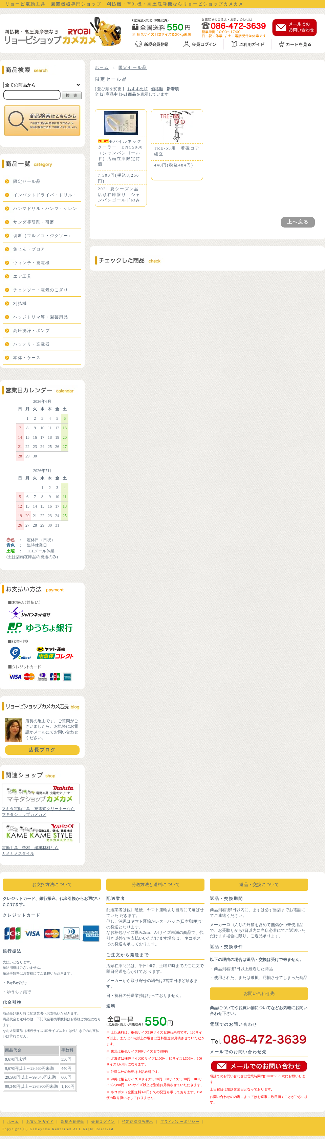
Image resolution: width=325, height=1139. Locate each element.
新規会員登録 (72, 1121)
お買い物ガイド (40, 1121)
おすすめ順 (137, 88)
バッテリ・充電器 (31, 344)
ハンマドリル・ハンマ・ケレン (45, 208)
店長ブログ (42, 749)
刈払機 (20, 303)
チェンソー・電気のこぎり (40, 290)
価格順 (157, 88)
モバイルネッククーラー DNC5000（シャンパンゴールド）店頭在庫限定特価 (120, 152)
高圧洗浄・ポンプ (31, 330)
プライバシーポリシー (179, 1121)
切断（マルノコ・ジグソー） (43, 235)
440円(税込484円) (173, 165)
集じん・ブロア (29, 249)
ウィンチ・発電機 (31, 262)
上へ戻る (298, 221)
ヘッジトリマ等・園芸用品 (40, 317)
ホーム (102, 67)
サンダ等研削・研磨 (34, 222)
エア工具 (22, 276)
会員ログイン (103, 1121)
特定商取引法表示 (137, 1121)
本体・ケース (27, 357)
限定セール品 (27, 181)
